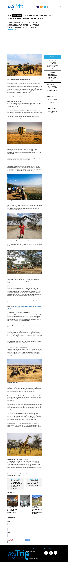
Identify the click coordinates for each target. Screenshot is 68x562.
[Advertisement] (34, 41)
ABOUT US (40, 18)
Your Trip (32, 15)
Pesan (8, 532)
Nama (8, 521)
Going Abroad (17, 15)
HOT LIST (51, 15)
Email (8, 527)
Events (19, 18)
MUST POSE (26, 18)
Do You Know (12, 18)
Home (9, 15)
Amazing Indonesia (41, 15)
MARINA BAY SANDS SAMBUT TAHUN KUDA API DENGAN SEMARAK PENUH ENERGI (52, 99)
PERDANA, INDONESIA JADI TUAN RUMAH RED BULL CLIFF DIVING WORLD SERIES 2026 (52, 76)
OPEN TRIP (33, 18)
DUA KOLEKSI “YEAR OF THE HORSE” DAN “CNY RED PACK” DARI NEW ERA (52, 109)
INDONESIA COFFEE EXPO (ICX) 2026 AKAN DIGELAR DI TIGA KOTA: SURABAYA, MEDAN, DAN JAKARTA (52, 88)
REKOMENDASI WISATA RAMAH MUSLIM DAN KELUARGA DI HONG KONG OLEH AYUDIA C (52, 64)
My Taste (25, 15)
